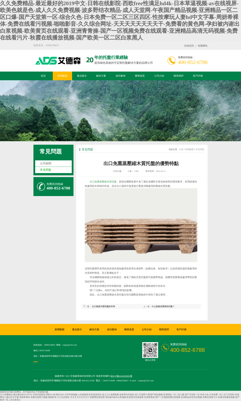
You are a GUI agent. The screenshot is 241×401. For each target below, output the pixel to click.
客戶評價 (198, 76)
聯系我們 (178, 76)
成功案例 (120, 76)
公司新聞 (45, 163)
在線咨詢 (189, 45)
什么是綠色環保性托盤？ (163, 306)
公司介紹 (159, 76)
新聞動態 (62, 76)
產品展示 (82, 76)
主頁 (181, 149)
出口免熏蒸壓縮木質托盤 (103, 181)
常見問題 (51, 151)
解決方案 (101, 76)
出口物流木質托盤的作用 (103, 306)
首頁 (43, 76)
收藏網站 (203, 45)
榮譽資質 (140, 76)
